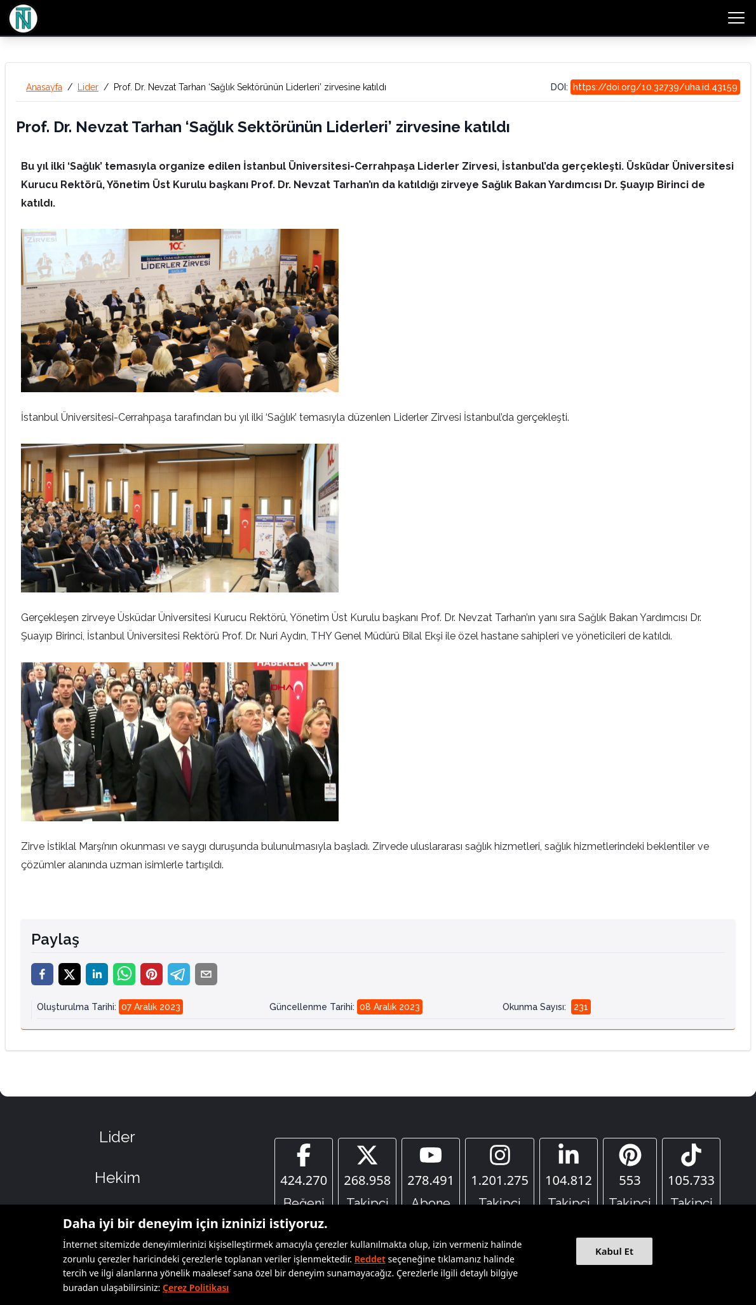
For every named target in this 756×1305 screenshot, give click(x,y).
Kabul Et (614, 1251)
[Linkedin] (568, 1178)
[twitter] (69, 974)
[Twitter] (367, 1178)
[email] (206, 974)
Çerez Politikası (196, 1287)
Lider (88, 87)
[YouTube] (431, 1178)
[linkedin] (97, 974)
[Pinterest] (630, 1178)
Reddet (370, 1259)
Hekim (117, 1177)
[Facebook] (303, 1178)
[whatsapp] (124, 974)
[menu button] (736, 17)
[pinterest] (151, 974)
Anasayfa (44, 87)
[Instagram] (499, 1178)
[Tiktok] (691, 1178)
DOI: (645, 87)
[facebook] (42, 974)
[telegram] (179, 974)
